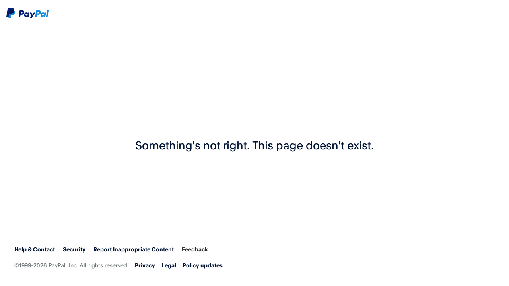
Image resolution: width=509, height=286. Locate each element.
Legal (168, 265)
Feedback (195, 249)
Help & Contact (34, 249)
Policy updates (203, 265)
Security (74, 249)
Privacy (145, 265)
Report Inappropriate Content (133, 249)
